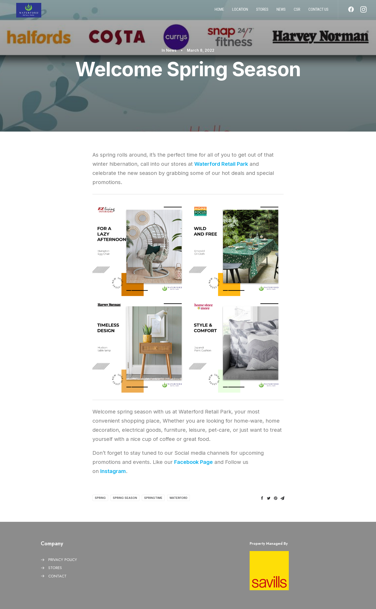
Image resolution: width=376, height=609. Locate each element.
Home (219, 11)
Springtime (153, 498)
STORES (55, 568)
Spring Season (125, 498)
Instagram (113, 471)
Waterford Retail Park (221, 164)
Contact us (318, 11)
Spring (100, 498)
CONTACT (57, 576)
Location (240, 11)
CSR (297, 11)
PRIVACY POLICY (62, 560)
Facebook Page (193, 462)
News (281, 11)
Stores (262, 11)
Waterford (178, 498)
